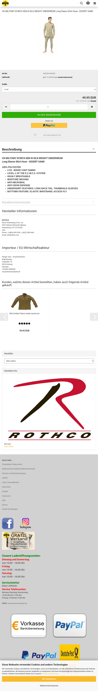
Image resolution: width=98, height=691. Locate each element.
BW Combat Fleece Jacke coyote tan (24, 313)
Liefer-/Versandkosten (10, 482)
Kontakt (5, 491)
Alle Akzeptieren (49, 679)
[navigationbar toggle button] (94, 3)
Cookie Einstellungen (10, 509)
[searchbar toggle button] (81, 3)
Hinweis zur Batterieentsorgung (14, 473)
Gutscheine (6, 487)
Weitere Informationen (49, 686)
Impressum (6, 496)
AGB (3, 500)
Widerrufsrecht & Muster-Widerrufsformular (18, 469)
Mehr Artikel (8, 446)
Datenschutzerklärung (49, 674)
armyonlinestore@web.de (17, 603)
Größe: (4, 84)
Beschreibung (12, 149)
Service (5, 505)
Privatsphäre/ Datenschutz (12, 464)
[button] (6, 107)
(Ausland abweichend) (65, 77)
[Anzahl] (49, 107)
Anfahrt (5, 478)
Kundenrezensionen (16, 202)
